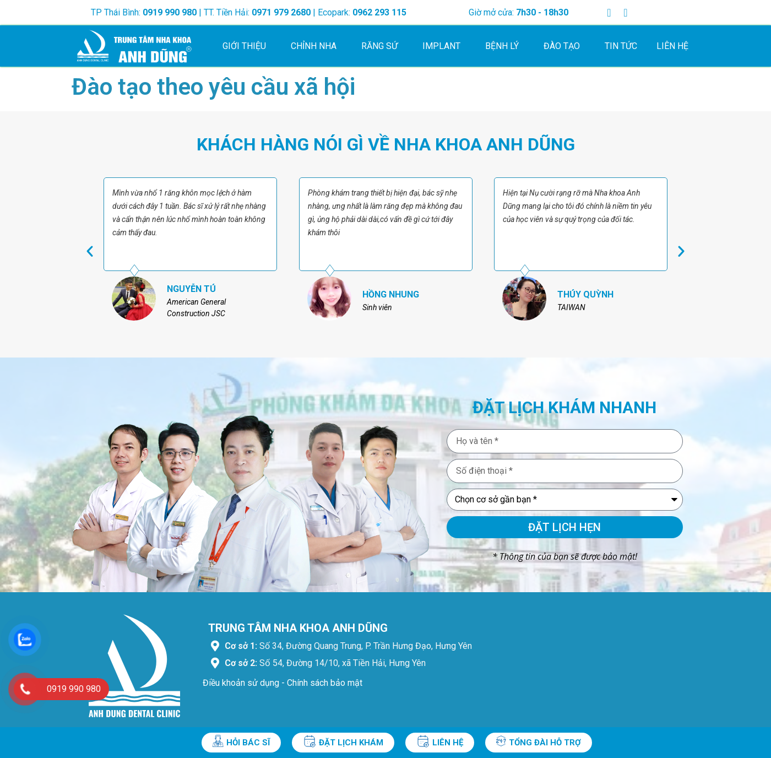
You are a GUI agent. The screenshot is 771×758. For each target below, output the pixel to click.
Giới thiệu (247, 46)
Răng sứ (382, 46)
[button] (90, 251)
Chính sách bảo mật (324, 683)
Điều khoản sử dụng (241, 683)
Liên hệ (672, 46)
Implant (444, 46)
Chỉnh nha (316, 46)
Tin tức (621, 46)
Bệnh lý (504, 46)
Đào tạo (564, 46)
